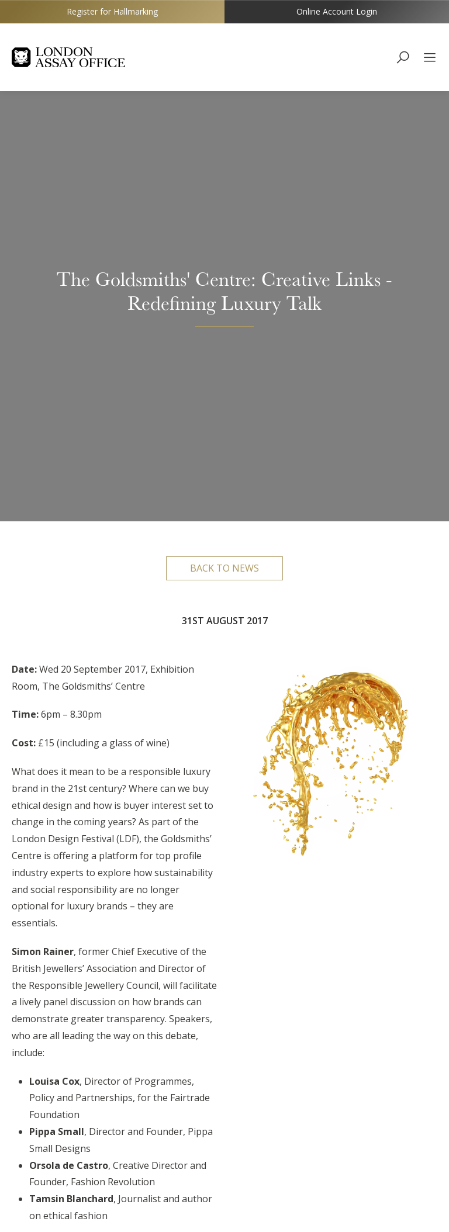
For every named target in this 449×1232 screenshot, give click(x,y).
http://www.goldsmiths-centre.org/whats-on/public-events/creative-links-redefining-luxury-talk (106, 1125)
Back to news (224, 139)
